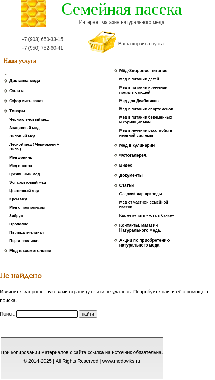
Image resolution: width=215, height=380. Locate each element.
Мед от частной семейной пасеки (143, 204)
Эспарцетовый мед (27, 182)
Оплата (16, 90)
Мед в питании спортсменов (146, 109)
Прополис (18, 224)
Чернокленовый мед (29, 119)
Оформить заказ (26, 100)
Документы (131, 175)
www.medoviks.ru (121, 361)
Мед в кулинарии (137, 145)
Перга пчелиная (24, 241)
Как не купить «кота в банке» (146, 215)
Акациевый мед (24, 128)
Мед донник (20, 157)
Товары (17, 111)
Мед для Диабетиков (139, 100)
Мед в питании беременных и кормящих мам (145, 119)
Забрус (16, 216)
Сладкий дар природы (140, 194)
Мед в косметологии (30, 250)
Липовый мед (22, 136)
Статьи (126, 185)
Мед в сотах (20, 166)
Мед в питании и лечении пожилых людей (143, 89)
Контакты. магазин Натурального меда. (140, 228)
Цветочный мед (24, 191)
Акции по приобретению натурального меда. (144, 243)
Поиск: (8, 314)
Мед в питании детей (139, 79)
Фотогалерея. (133, 155)
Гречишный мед (24, 174)
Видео (126, 165)
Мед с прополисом (27, 207)
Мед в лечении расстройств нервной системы (145, 132)
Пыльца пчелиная (26, 232)
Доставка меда (24, 80)
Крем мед (18, 199)
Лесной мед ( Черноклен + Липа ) (34, 146)
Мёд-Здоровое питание (143, 70)
